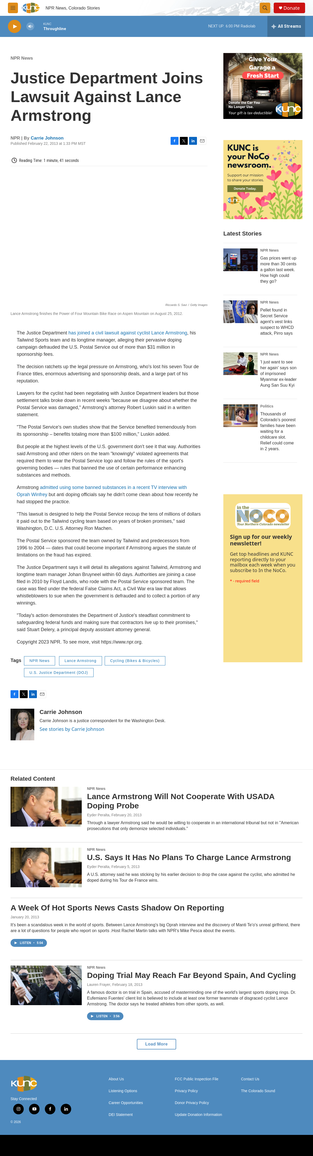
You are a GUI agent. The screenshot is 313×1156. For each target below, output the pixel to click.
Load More (156, 1044)
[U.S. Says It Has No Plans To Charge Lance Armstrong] (46, 867)
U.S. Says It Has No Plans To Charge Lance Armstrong (189, 857)
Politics (266, 406)
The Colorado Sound (258, 1091)
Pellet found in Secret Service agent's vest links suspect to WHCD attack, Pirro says (277, 321)
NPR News (22, 58)
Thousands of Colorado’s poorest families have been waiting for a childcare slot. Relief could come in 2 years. (278, 431)
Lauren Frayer (98, 984)
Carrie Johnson (47, 138)
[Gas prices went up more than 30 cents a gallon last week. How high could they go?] (240, 259)
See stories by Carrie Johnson (72, 729)
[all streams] (286, 26)
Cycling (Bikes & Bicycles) (135, 661)
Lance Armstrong (81, 661)
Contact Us (250, 1079)
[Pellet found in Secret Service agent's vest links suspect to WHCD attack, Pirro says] (240, 311)
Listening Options (123, 1091)
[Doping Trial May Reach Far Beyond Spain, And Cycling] (46, 985)
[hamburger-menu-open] (13, 8)
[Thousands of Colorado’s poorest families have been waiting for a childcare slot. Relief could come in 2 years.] (240, 415)
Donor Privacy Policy (192, 1103)
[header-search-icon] (265, 8)
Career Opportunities (126, 1103)
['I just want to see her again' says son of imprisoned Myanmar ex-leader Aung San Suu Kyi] (240, 363)
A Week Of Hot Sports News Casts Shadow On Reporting (117, 907)
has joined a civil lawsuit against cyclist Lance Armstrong (128, 332)
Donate (291, 8)
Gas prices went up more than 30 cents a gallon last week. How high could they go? (278, 270)
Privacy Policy (186, 1091)
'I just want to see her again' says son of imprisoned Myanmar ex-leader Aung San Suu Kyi (278, 373)
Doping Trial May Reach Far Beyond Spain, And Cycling (191, 975)
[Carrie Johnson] (22, 724)
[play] (14, 26)
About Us (116, 1079)
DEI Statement (121, 1115)
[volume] (30, 26)
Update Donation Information (198, 1115)
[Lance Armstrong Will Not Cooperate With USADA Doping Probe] (46, 806)
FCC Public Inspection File (196, 1079)
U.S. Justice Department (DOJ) (59, 672)
